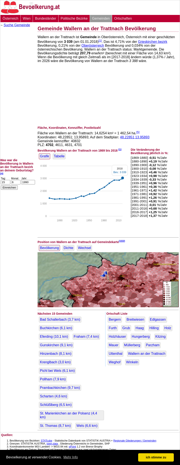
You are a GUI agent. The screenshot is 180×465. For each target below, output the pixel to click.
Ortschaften (123, 18)
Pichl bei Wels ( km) (57, 370)
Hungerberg (141, 336)
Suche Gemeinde (17, 25)
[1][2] (122, 240)
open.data (52, 443)
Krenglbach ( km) (55, 362)
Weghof (114, 362)
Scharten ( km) (53, 396)
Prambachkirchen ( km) (60, 388)
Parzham (153, 345)
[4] (1, 173)
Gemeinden (101, 18)
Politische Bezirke (74, 18)
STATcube (46, 440)
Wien (27, 18)
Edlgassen (158, 319)
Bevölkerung (49, 248)
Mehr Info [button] (70, 457)
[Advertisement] (17, 93)
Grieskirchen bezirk (152, 41)
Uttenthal (115, 353)
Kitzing (160, 336)
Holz (167, 328)
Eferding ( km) (54, 336)
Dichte (68, 248)
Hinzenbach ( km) (56, 353)
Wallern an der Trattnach (146, 353)
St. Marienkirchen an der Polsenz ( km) (68, 415)
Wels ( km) (86, 425)
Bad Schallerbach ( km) (60, 319)
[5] (137, 132)
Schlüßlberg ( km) (56, 405)
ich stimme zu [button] (156, 457)
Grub (126, 328)
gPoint (72, 446)
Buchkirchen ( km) (56, 328)
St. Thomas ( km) (55, 425)
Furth (113, 328)
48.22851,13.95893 (134, 137)
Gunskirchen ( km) (56, 345)
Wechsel (84, 248)
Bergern (115, 319)
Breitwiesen (135, 319)
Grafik (44, 156)
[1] (100, 40)
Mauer (113, 345)
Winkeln (132, 362)
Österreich (10, 18)
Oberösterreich (92, 45)
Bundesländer (45, 18)
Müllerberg (132, 345)
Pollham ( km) (53, 379)
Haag (140, 328)
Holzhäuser (117, 336)
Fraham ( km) (86, 336)
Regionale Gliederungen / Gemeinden (134, 440)
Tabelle (59, 156)
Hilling (154, 328)
